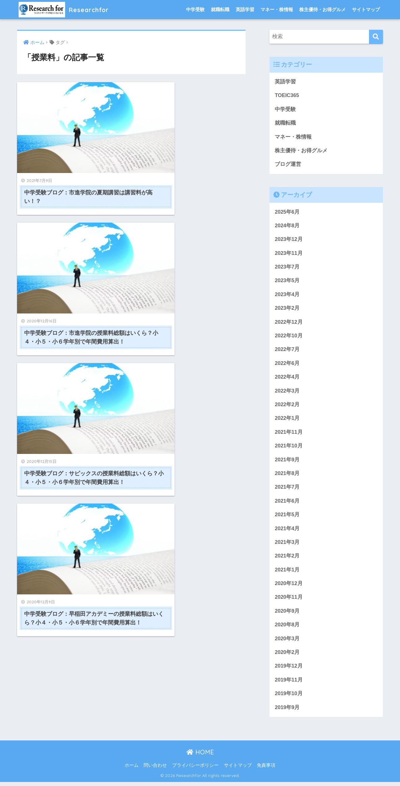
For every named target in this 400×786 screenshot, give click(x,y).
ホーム (132, 769)
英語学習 (245, 9)
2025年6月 (287, 212)
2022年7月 (287, 351)
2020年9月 (287, 614)
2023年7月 (287, 268)
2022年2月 (287, 407)
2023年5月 (287, 282)
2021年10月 (289, 448)
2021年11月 (289, 434)
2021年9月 (287, 462)
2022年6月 (287, 365)
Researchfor (67, 9)
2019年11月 (289, 684)
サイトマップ (366, 9)
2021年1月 (287, 573)
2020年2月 (287, 656)
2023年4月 (287, 296)
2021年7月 (287, 490)
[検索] (376, 37)
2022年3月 (287, 393)
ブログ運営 (288, 165)
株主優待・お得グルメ (322, 9)
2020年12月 (289, 587)
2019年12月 (289, 670)
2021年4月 (287, 531)
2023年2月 (287, 310)
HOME (200, 756)
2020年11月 (289, 600)
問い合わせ (155, 769)
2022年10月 (289, 337)
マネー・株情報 (276, 9)
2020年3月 (287, 642)
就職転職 (220, 9)
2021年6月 (287, 503)
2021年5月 (287, 517)
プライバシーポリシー (195, 769)
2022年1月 (287, 420)
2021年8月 (287, 476)
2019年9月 (287, 711)
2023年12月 (289, 240)
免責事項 (266, 769)
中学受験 (195, 9)
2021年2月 (287, 559)
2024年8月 (287, 226)
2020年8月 (287, 628)
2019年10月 (289, 697)
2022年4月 (287, 379)
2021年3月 (287, 545)
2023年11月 (289, 254)
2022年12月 (289, 323)
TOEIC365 (287, 96)
